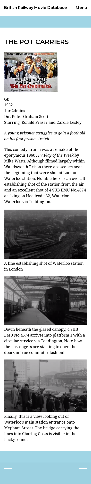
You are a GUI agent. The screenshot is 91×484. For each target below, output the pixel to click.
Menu (81, 7)
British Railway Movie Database (35, 8)
